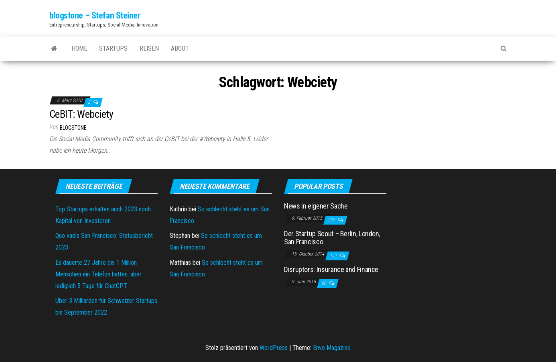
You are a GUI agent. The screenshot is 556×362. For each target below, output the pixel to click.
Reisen (149, 48)
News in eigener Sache (315, 206)
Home (79, 48)
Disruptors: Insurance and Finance (331, 269)
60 (324, 283)
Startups (113, 48)
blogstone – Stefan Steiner (94, 15)
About (180, 48)
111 (334, 255)
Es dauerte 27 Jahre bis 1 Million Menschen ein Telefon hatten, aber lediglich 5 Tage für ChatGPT (98, 274)
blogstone (73, 128)
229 (332, 220)
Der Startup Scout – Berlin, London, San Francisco (332, 237)
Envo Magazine (332, 348)
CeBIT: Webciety (81, 114)
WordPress (274, 348)
